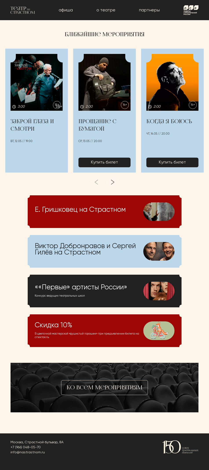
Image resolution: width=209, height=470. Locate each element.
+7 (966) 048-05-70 (26, 447)
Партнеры (149, 10)
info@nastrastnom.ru (28, 452)
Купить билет (104, 162)
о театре (105, 10)
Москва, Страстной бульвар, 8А (37, 442)
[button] (36, 111)
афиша (66, 10)
